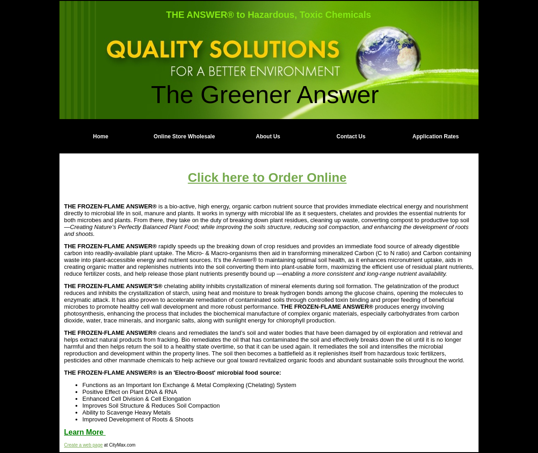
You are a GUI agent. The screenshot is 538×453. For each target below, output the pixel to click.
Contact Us (351, 136)
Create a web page (83, 445)
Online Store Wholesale (184, 136)
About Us (268, 136)
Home (100, 136)
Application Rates (436, 136)
